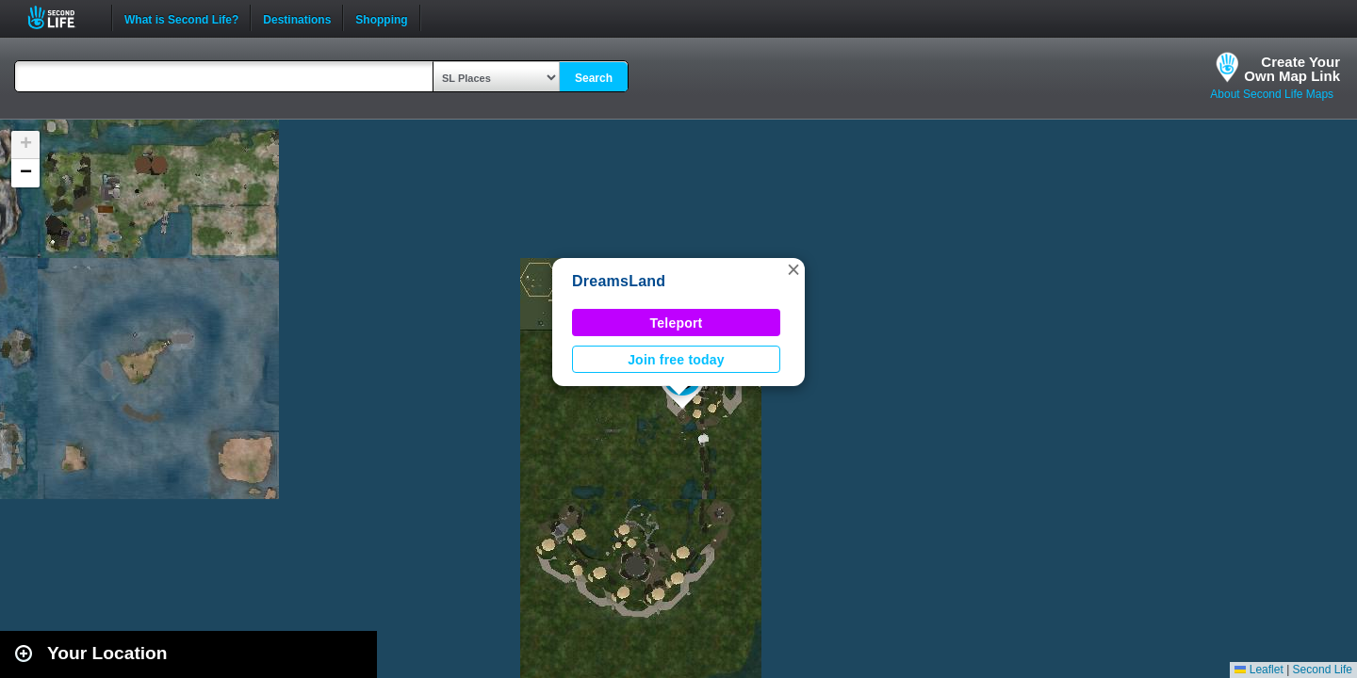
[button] (793, 269)
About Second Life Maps (1271, 94)
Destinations (297, 18)
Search (594, 78)
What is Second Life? (181, 18)
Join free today (676, 359)
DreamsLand (618, 281)
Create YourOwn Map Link (1292, 69)
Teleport (676, 323)
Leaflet (1258, 669)
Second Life (61, 17)
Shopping (381, 18)
